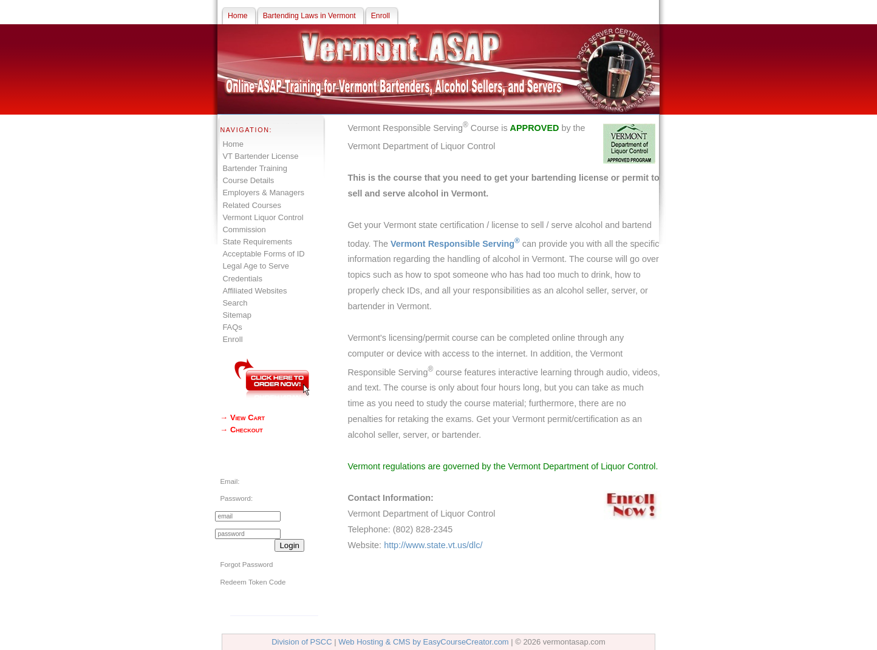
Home (233, 144)
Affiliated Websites (254, 290)
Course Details (248, 180)
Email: (229, 481)
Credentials (242, 278)
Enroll (232, 339)
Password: (236, 498)
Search (234, 302)
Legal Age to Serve (255, 265)
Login (289, 545)
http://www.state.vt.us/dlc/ (433, 545)
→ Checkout (241, 429)
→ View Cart (242, 417)
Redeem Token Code (252, 582)
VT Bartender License (260, 156)
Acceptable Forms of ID (263, 253)
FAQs (232, 327)
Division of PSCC (301, 641)
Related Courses (251, 205)
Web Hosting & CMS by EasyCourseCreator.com (423, 641)
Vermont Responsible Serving (455, 244)
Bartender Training (254, 168)
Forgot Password (246, 564)
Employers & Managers (263, 192)
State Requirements (257, 241)
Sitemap (236, 315)
